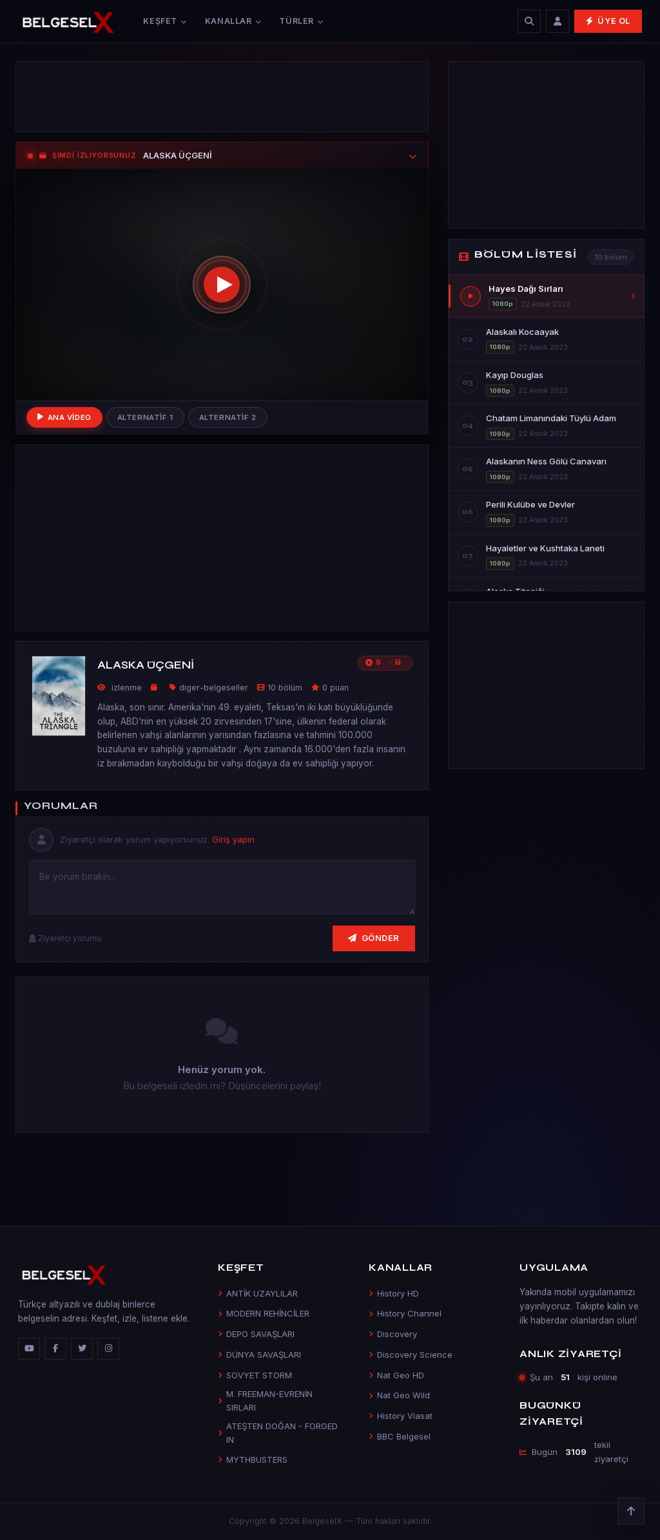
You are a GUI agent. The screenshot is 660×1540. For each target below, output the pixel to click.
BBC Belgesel (400, 1436)
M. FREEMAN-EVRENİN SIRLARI (265, 1400)
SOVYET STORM (255, 1375)
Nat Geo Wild (399, 1395)
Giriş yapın (233, 839)
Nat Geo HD (396, 1375)
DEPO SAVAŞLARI (256, 1334)
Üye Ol (608, 21)
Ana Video (64, 417)
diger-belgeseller (213, 687)
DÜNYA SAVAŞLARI (259, 1354)
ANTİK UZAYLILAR (258, 1293)
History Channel (405, 1313)
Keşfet (164, 21)
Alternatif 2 (228, 417)
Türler (301, 21)
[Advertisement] (222, 96)
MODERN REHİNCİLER (263, 1313)
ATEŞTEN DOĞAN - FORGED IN (278, 1433)
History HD (394, 1293)
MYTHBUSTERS (252, 1459)
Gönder (374, 938)
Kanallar (233, 21)
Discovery (393, 1334)
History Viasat (400, 1416)
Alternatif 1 (145, 417)
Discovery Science (410, 1354)
